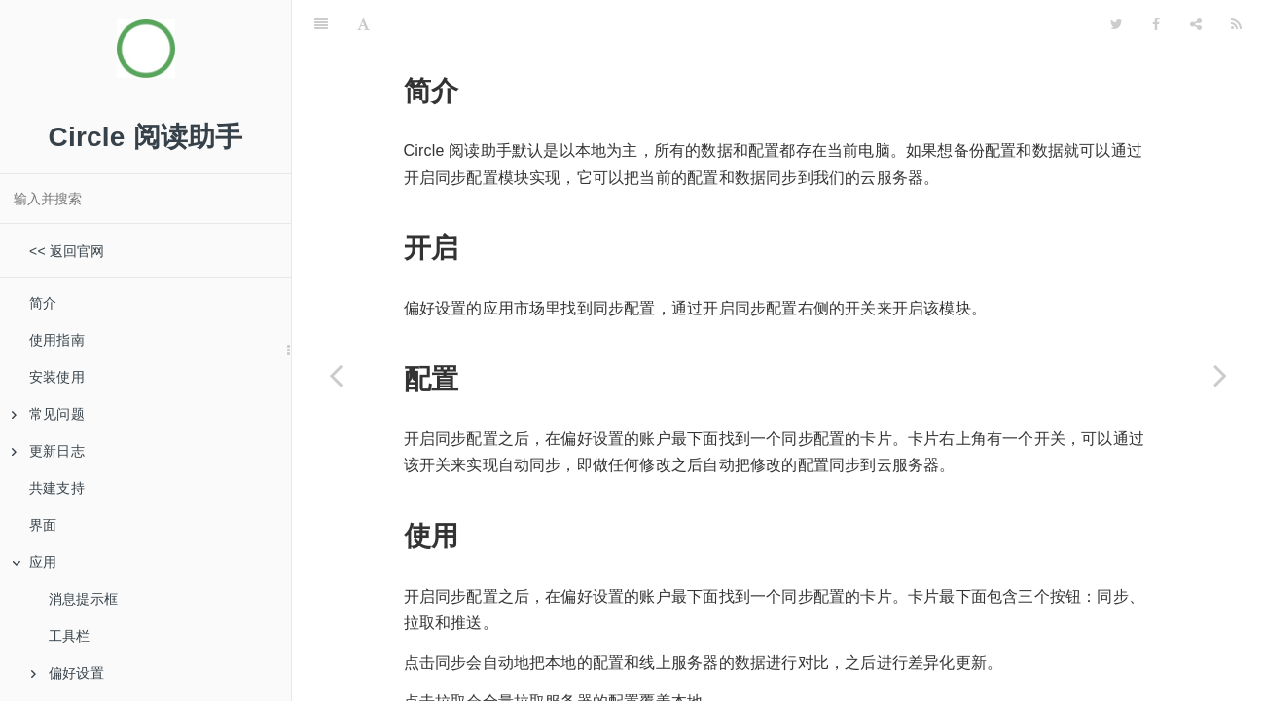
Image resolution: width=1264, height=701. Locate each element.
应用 (34, 562)
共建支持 (57, 488)
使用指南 (57, 340)
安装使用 (57, 377)
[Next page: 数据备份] (1220, 375)
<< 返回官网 (67, 251)
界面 (42, 525)
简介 (42, 303)
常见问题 (48, 414)
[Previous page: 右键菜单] (335, 375)
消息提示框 (83, 599)
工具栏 (69, 636)
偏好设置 (67, 673)
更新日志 (48, 451)
